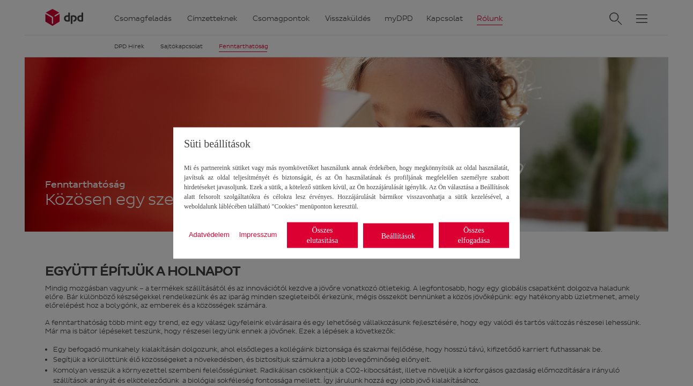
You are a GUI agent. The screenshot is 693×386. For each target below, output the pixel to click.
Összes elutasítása (322, 235)
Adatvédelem (209, 234)
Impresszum (258, 234)
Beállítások (398, 236)
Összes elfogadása (474, 235)
